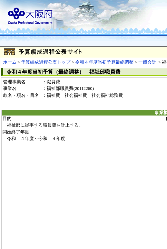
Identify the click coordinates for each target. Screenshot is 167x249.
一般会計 (147, 62)
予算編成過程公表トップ (45, 62)
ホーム (10, 62)
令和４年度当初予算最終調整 (104, 62)
